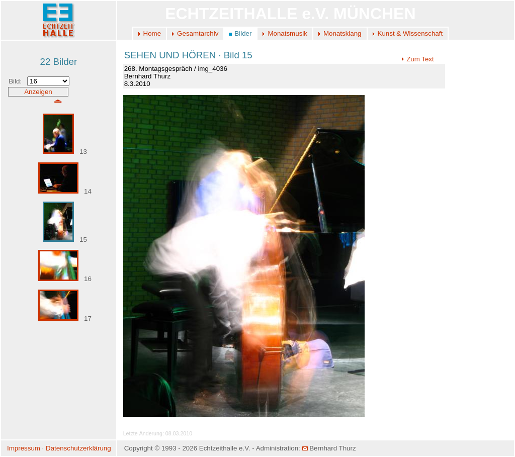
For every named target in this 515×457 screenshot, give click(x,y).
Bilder (242, 33)
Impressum (23, 448)
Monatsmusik (287, 33)
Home (152, 33)
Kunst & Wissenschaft (410, 33)
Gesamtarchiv (197, 33)
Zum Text (417, 59)
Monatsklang (342, 33)
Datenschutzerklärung (78, 448)
